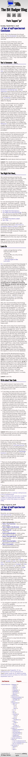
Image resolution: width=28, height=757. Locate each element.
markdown (3, 499)
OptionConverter (16, 736)
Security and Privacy (16, 738)
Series (13, 739)
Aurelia (8, 561)
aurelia (10, 673)
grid (13, 497)
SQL (14, 724)
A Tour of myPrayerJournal (7, 494)
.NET (14, 704)
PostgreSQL (13, 670)
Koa (25, 564)
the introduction (12, 36)
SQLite (14, 694)
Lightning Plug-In (16, 698)
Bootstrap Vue (12, 90)
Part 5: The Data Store (9, 536)
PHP (14, 718)
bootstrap (7, 496)
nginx (14, 749)
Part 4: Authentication (9, 533)
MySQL (14, 687)
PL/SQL (15, 725)
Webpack (4, 123)
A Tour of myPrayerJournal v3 (19, 742)
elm (14, 673)
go (7, 497)
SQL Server (15, 692)
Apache (14, 746)
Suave (2, 564)
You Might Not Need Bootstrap (12, 212)
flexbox (4, 497)
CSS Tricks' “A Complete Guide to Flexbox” (12, 225)
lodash (22, 497)
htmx (14, 712)
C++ (14, 709)
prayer (25, 674)
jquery (18, 497)
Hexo (15, 715)
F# (17, 670)
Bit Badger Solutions (6, 755)
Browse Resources (6, 684)
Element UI (4, 90)
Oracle (14, 688)
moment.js (7, 97)
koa (19, 674)
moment (8, 499)
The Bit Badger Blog (14, 9)
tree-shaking (14, 499)
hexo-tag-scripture (17, 732)
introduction (4, 674)
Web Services (16, 726)
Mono (15, 708)
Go (1, 264)
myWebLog (15, 735)
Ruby (14, 721)
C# (14, 705)
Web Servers (14, 745)
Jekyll (15, 722)
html (16, 497)
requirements (4, 676)
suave (9, 676)
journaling (14, 674)
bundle (12, 496)
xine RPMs (15, 700)
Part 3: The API (6, 530)
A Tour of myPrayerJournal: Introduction (13, 508)
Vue (2, 71)
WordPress (16, 719)
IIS (13, 748)
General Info (14, 695)
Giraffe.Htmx (15, 731)
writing (2, 500)
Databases (14, 684)
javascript (9, 674)
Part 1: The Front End (8, 524)
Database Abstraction (17, 729)
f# (15, 673)
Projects (13, 728)
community (17, 496)
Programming (15, 702)
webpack (22, 499)
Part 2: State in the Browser (10, 527)
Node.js (18, 564)
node (21, 674)
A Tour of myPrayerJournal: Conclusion (13, 29)
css (21, 496)
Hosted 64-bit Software (17, 697)
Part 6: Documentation (9, 541)
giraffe (18, 673)
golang (10, 497)
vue (19, 499)
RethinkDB (15, 691)
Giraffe (23, 567)
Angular (21, 559)
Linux (13, 701)
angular (6, 673)
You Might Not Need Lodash (11, 218)
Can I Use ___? (6, 220)
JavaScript (14, 492)
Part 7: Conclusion (8, 544)
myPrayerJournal (18, 445)
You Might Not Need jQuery (10, 211)
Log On (17, 755)
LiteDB (14, 685)
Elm (14, 561)
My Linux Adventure (17, 743)
